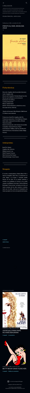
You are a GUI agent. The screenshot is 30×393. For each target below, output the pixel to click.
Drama (7, 242)
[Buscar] (26, 2)
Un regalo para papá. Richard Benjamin (12, 331)
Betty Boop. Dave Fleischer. (15, 369)
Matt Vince (19, 384)
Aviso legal (17, 16)
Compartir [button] (5, 239)
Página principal (8, 16)
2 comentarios (11, 335)
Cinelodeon (7, 6)
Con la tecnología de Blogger (15, 381)
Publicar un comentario (13, 371)
